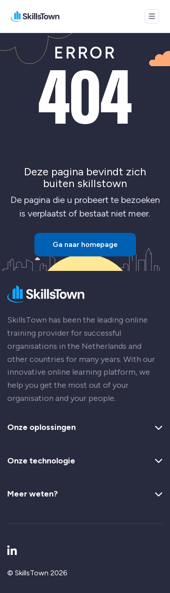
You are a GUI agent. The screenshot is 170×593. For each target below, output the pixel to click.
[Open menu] (152, 16)
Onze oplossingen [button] (85, 427)
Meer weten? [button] (85, 494)
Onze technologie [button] (85, 461)
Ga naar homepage (85, 244)
